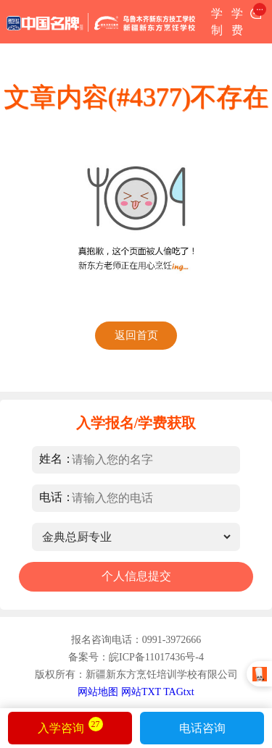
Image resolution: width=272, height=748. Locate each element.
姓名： (56, 458)
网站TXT (141, 691)
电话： (56, 496)
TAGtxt (178, 691)
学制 (217, 21)
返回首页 (136, 335)
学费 (237, 21)
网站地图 (98, 691)
